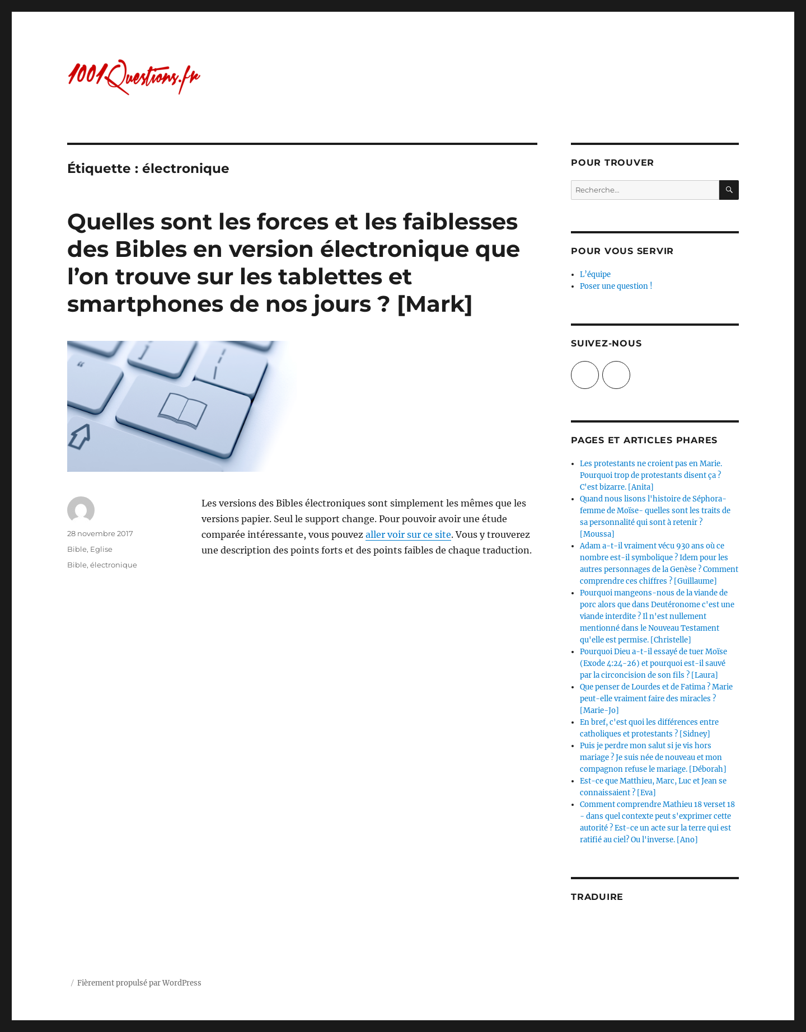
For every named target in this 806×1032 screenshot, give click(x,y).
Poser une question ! (616, 286)
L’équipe (595, 274)
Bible (77, 549)
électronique (113, 564)
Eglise (101, 549)
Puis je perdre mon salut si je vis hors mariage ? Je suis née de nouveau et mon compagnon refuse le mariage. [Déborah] (653, 757)
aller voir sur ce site (408, 534)
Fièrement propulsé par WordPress (139, 983)
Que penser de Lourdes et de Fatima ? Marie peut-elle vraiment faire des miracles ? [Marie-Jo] (656, 698)
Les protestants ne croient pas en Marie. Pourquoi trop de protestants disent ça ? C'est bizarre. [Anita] (651, 475)
